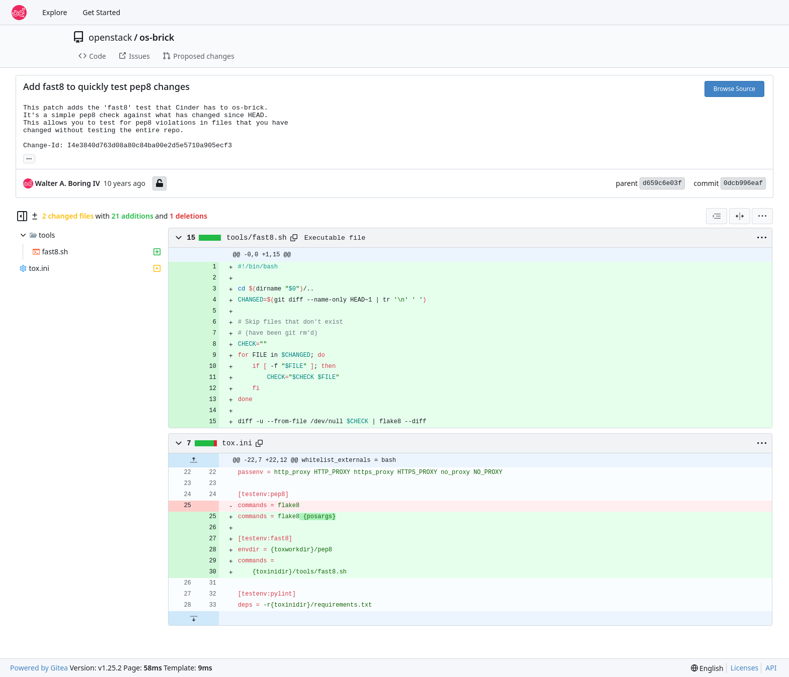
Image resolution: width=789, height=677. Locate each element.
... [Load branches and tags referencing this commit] (29, 157)
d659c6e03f (662, 183)
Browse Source (734, 88)
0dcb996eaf (743, 183)
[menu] (762, 216)
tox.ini (237, 443)
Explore (54, 12)
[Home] (19, 13)
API (770, 667)
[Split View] (739, 216)
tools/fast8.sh (256, 238)
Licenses (745, 667)
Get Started (101, 12)
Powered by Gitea (39, 667)
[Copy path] (294, 238)
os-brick (157, 37)
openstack (110, 37)
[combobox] (716, 216)
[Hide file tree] (22, 216)
